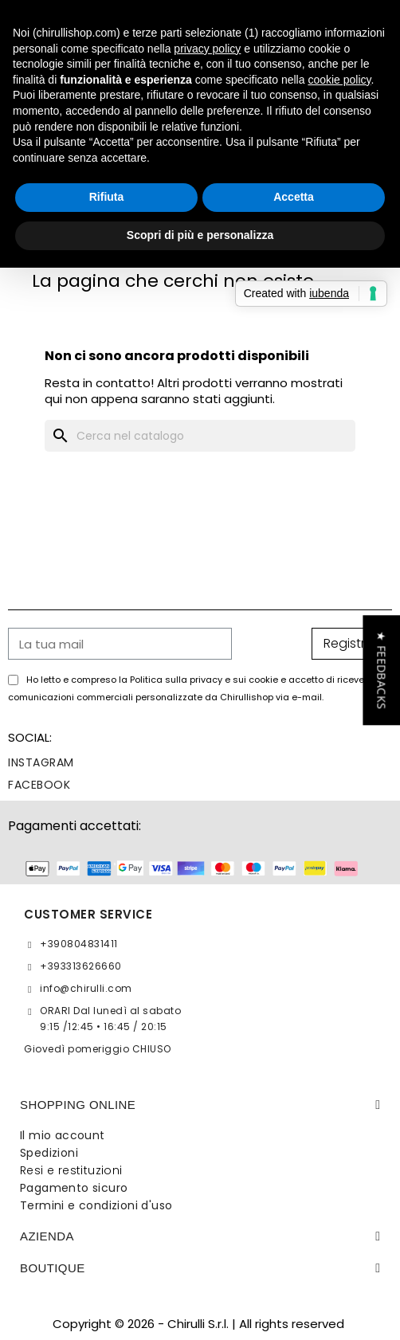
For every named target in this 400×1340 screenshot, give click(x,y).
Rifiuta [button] (106, 196)
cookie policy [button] (339, 79)
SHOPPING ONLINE (77, 1104)
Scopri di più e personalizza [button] (200, 235)
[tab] (200, 1105)
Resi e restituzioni (71, 1170)
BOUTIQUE (52, 1268)
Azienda (47, 1236)
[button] (381, 670)
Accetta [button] (293, 196)
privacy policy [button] (207, 48)
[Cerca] (200, 436)
